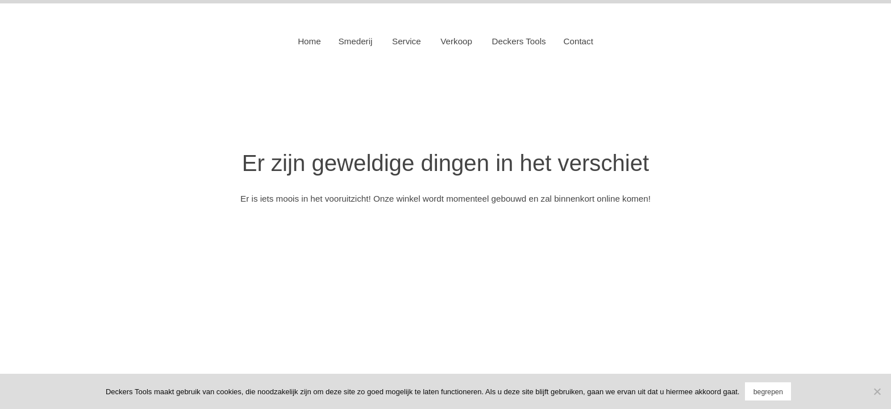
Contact (578, 41)
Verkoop (456, 41)
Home (309, 41)
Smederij (355, 41)
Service (406, 41)
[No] (876, 391)
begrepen (768, 392)
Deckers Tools (519, 41)
